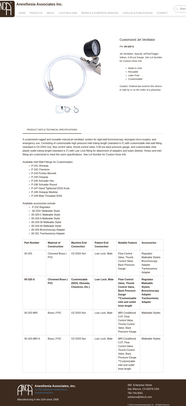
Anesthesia (26, 4)
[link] (52, 129)
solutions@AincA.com (140, 397)
